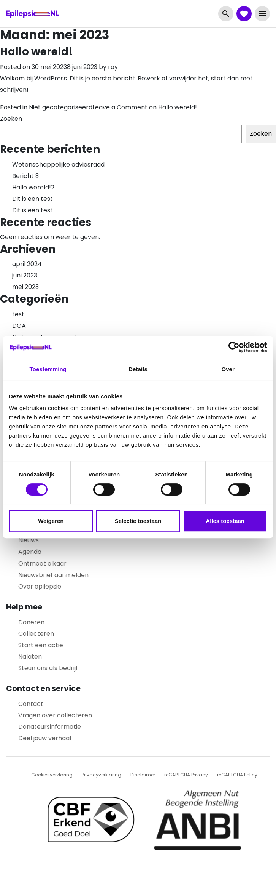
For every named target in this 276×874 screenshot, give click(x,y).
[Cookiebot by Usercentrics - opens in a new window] (234, 347)
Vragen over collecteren (55, 715)
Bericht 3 (25, 176)
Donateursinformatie (49, 726)
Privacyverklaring (101, 774)
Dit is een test (32, 198)
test (18, 314)
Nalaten (30, 656)
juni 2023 (24, 275)
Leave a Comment (144, 107)
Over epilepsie (39, 586)
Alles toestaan (225, 521)
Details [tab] (138, 369)
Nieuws (28, 540)
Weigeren (50, 521)
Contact (30, 703)
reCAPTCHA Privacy (186, 774)
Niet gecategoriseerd (60, 107)
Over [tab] (228, 369)
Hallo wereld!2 (33, 187)
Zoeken (11, 118)
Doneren (31, 622)
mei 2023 (25, 286)
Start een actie (40, 645)
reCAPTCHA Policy (237, 774)
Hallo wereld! (36, 51)
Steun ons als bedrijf (48, 668)
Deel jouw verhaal (44, 738)
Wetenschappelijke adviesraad (58, 164)
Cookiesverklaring (52, 774)
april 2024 (27, 264)
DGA (19, 325)
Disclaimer (142, 774)
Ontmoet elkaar (42, 563)
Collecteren (36, 633)
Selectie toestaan (138, 521)
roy (113, 67)
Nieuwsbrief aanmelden (53, 575)
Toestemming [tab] (48, 369)
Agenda (29, 551)
